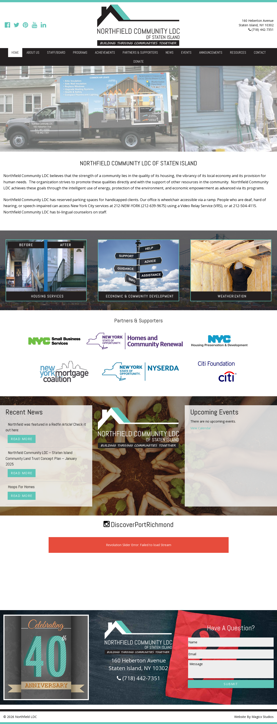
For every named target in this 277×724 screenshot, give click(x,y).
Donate (138, 61)
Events (186, 52)
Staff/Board (56, 52)
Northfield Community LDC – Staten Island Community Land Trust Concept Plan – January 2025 (41, 458)
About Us (33, 52)
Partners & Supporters (140, 52)
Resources (238, 52)
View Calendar (200, 428)
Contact (260, 52)
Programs (80, 52)
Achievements (105, 52)
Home (15, 52)
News (169, 52)
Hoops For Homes (21, 486)
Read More (21, 439)
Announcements (210, 52)
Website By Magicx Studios (254, 717)
